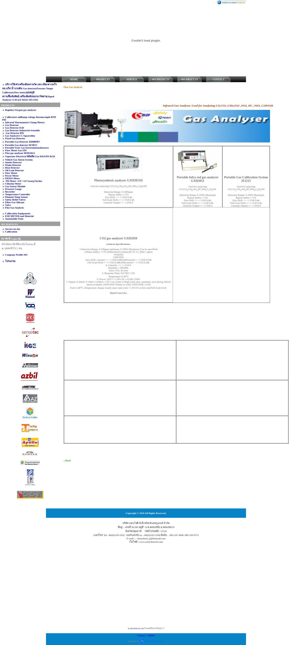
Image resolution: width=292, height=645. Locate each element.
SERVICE (131, 79)
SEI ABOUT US (189, 79)
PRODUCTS (103, 79)
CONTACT (218, 79)
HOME (74, 79)
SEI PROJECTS (160, 79)
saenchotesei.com (137, 628)
